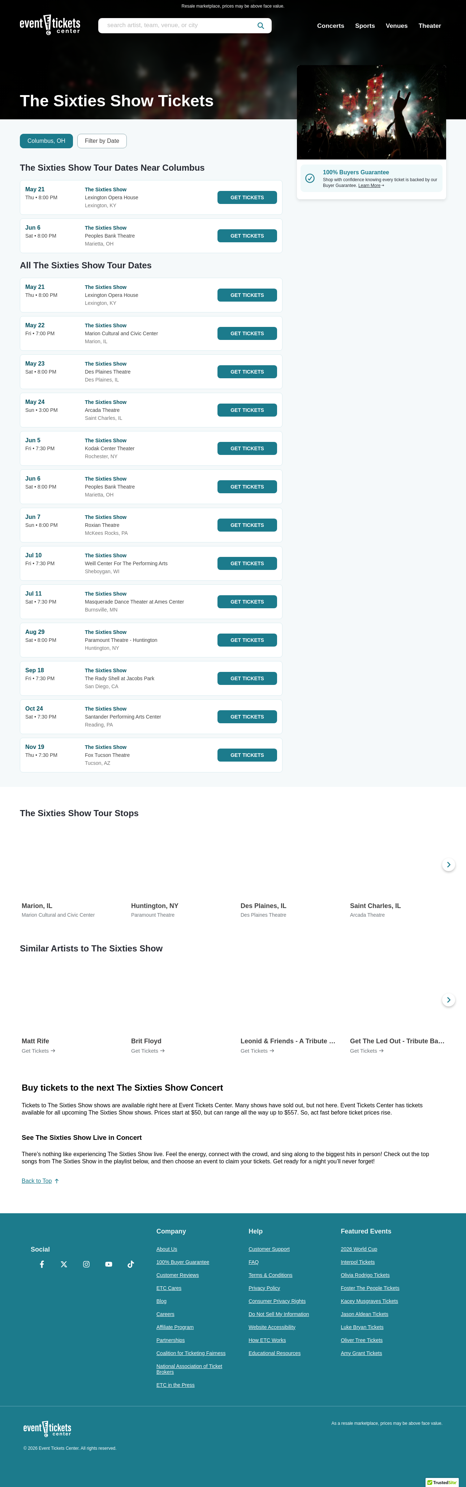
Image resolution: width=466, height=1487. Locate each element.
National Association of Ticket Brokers (189, 1369)
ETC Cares (168, 1288)
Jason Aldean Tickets (364, 1314)
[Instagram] (86, 1265)
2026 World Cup (359, 1249)
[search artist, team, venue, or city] (185, 25)
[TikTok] (131, 1265)
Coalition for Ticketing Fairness (190, 1353)
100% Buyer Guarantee (182, 1262)
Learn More (371, 185)
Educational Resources (275, 1353)
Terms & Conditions (270, 1275)
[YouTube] (109, 1265)
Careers (165, 1314)
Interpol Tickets (358, 1262)
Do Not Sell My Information (279, 1314)
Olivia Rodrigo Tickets (365, 1275)
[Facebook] (42, 1265)
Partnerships (170, 1340)
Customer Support (269, 1249)
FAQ (254, 1262)
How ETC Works (267, 1340)
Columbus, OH (46, 141)
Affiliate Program (175, 1327)
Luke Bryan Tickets (362, 1327)
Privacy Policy (264, 1288)
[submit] (261, 25)
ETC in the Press (175, 1385)
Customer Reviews (177, 1275)
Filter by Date (102, 141)
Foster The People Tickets (370, 1288)
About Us (166, 1249)
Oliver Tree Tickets (362, 1340)
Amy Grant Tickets (361, 1353)
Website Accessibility (272, 1327)
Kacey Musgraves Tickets (369, 1301)
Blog (161, 1301)
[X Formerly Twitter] (64, 1265)
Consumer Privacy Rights (277, 1301)
